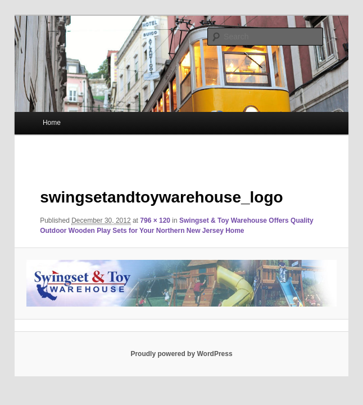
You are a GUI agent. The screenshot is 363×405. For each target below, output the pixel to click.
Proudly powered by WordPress (181, 354)
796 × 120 (155, 220)
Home (52, 123)
